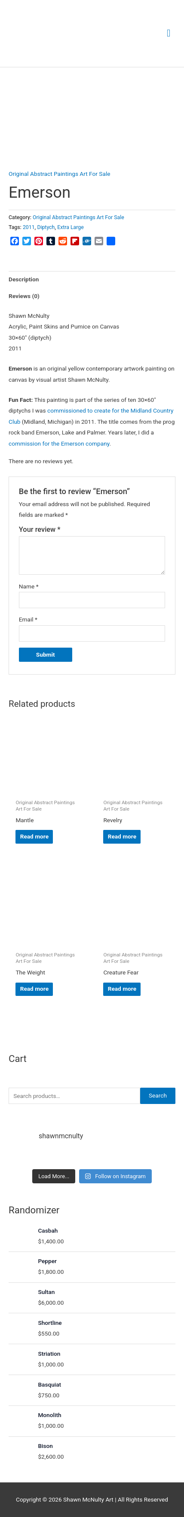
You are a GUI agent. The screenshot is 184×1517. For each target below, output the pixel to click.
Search (158, 1095)
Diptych (46, 227)
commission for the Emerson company (59, 443)
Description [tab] (24, 279)
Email (28, 619)
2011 (29, 227)
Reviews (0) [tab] (24, 296)
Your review (40, 529)
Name (29, 586)
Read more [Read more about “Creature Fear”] (122, 988)
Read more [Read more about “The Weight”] (34, 988)
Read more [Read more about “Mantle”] (34, 836)
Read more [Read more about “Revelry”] (122, 836)
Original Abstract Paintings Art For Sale (59, 173)
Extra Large (70, 227)
